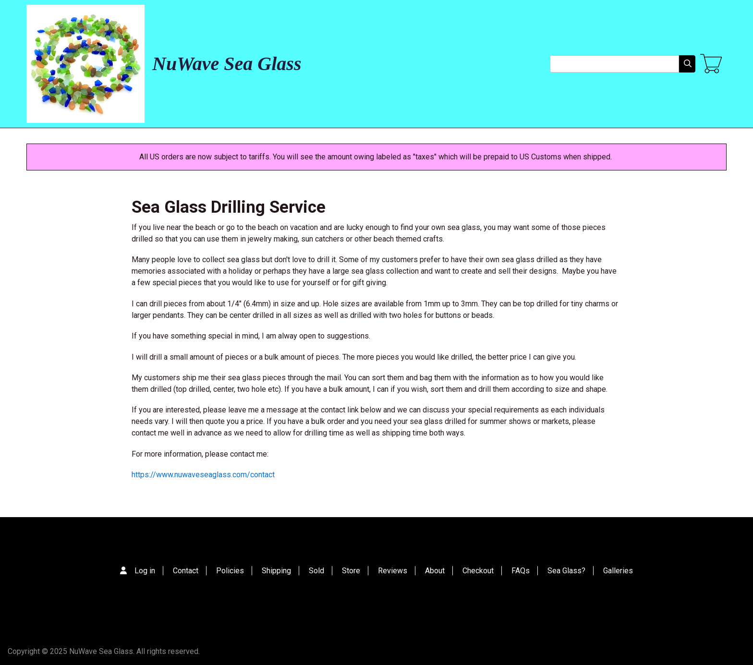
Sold (316, 570)
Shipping (276, 570)
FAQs (520, 570)
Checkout (478, 570)
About (435, 570)
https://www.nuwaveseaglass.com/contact (203, 474)
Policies (230, 570)
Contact (185, 570)
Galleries (618, 570)
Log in (144, 570)
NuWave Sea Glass (226, 63)
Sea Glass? (566, 570)
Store (351, 570)
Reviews (392, 570)
